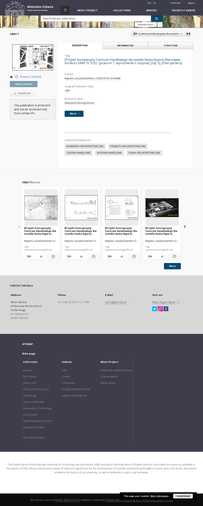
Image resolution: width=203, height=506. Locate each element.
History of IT (30, 383)
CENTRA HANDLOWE (78, 152)
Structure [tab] (170, 45)
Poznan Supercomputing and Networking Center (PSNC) (139, 500)
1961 (67, 90)
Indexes (151, 10)
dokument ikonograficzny (79, 103)
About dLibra (108, 383)
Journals (27, 370)
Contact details (109, 376)
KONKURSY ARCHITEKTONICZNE (85, 146)
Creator (66, 376)
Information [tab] (125, 45)
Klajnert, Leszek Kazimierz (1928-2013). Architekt (93, 78)
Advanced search (145, 24)
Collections (122, 10)
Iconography (30, 414)
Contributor (68, 383)
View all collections (33, 437)
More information (160, 496)
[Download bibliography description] (28, 256)
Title (64, 370)
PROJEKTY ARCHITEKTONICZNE (128, 146)
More (172, 266)
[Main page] (65, 10)
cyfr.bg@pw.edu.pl (115, 302)
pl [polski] (154, 3)
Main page (28, 353)
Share (191, 3)
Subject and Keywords (74, 395)
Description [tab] (79, 45)
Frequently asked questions (116, 370)
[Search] (157, 18)
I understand (183, 496)
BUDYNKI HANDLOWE (109, 152)
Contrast (175, 3)
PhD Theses (29, 376)
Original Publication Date (76, 389)
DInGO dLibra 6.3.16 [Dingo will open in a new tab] (67, 500)
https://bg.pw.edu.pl (163, 302)
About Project (87, 10)
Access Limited (25, 77)
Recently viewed (183, 10)
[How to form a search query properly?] (160, 24)
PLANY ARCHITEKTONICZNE (144, 152)
